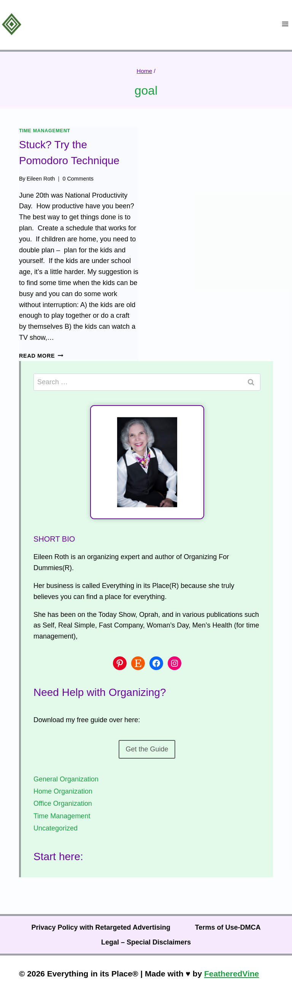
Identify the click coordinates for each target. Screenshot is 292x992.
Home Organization (62, 791)
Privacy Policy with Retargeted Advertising (100, 927)
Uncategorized (55, 828)
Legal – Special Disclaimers (146, 942)
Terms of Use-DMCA (228, 927)
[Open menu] (285, 24)
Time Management (44, 130)
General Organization (65, 779)
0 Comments (78, 179)
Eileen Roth (41, 179)
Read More (41, 356)
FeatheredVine (231, 973)
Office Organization (62, 803)
